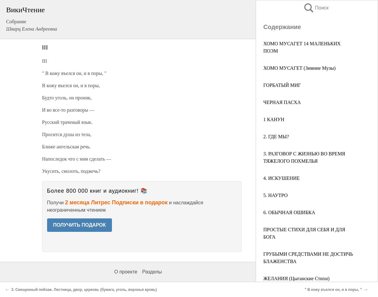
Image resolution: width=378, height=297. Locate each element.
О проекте (125, 271)
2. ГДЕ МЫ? (276, 136)
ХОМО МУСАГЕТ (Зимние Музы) (299, 68)
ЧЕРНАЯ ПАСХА (282, 102)
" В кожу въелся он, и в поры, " (333, 290)
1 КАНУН (273, 119)
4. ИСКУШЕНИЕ (281, 178)
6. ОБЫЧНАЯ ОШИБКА (289, 212)
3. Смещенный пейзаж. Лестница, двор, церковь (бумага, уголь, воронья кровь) (84, 290)
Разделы (152, 271)
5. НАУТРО (275, 195)
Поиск (316, 7)
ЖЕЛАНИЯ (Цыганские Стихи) (296, 278)
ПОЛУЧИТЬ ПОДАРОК (79, 225)
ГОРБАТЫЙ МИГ (282, 85)
